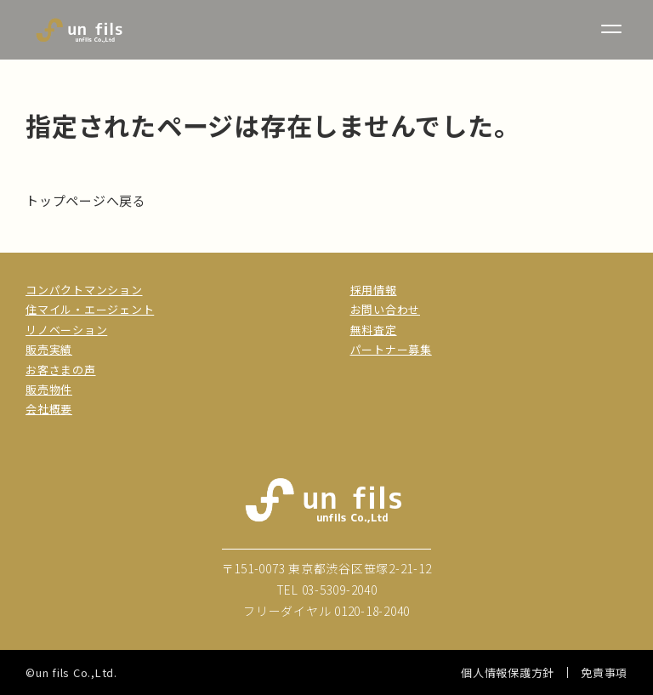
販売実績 (49, 349)
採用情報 (373, 290)
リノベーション (66, 330)
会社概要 (49, 409)
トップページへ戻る (86, 200)
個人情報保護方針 (507, 672)
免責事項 (604, 672)
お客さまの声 (61, 370)
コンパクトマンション (84, 290)
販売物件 (49, 389)
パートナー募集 (391, 349)
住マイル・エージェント (90, 309)
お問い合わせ (385, 309)
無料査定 (373, 330)
